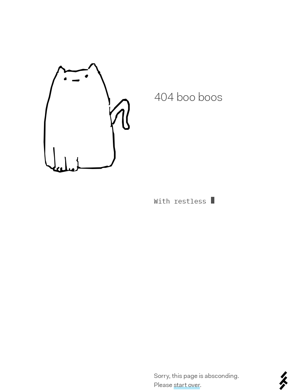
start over (187, 385)
